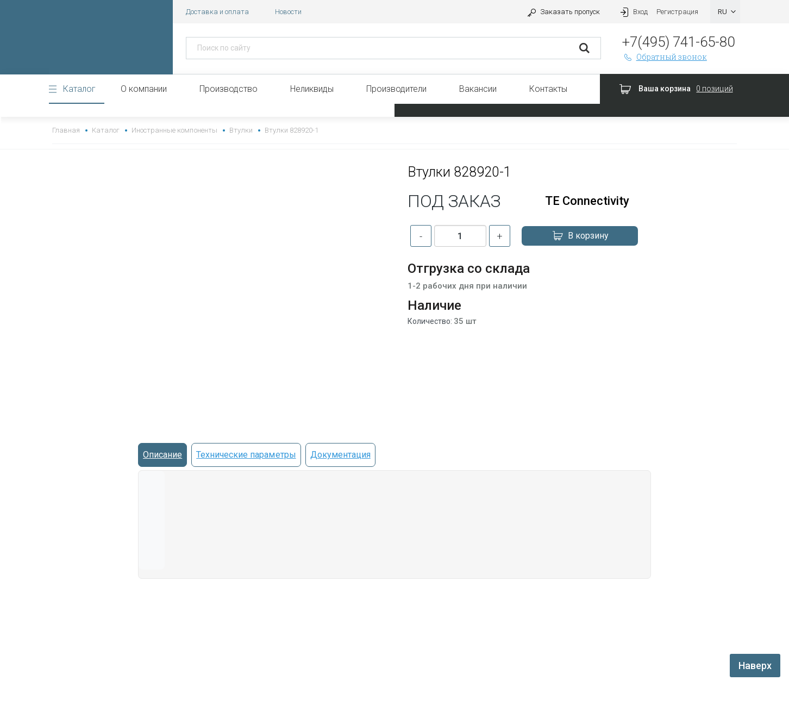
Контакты (548, 89)
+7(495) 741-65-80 (678, 42)
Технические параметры (246, 454)
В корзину (580, 235)
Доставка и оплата (217, 12)
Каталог (79, 89)
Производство (228, 89)
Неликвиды (312, 89)
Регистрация (677, 12)
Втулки (241, 130)
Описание (162, 454)
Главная (66, 130)
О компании (144, 89)
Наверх (755, 665)
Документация (340, 454)
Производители (396, 89)
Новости (288, 12)
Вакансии (478, 89)
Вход (632, 12)
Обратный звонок (664, 57)
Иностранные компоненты (174, 130)
